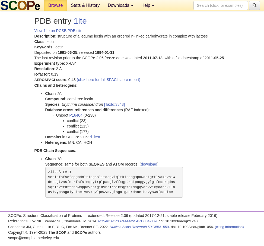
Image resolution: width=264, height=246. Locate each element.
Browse (55, 5)
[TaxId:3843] (114, 104)
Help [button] (147, 5)
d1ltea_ (96, 137)
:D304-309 (127, 221)
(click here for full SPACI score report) (108, 79)
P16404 (75, 115)
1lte (80, 20)
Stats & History (85, 5)
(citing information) (229, 227)
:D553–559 (139, 227)
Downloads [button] (120, 5)
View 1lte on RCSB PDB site (58, 31)
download (149, 164)
